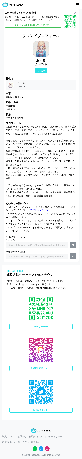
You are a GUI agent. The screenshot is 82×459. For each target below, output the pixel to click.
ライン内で (11, 240)
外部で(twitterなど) (15, 251)
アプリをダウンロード (41, 210)
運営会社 (36, 442)
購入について (9, 436)
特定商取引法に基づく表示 (15, 442)
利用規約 (33, 436)
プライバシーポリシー (51, 436)
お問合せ (22, 436)
